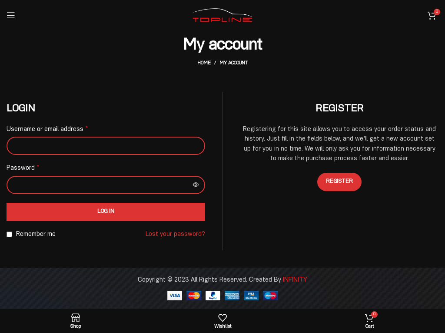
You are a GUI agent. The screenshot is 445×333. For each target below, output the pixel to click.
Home (204, 63)
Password (23, 168)
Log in (105, 212)
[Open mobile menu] (11, 15)
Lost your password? (175, 235)
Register (339, 182)
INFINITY (295, 280)
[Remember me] (9, 234)
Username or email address (47, 129)
